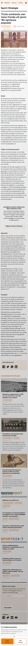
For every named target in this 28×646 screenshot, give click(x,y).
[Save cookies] (7, 641)
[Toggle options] (14, 636)
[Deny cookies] (20, 641)
